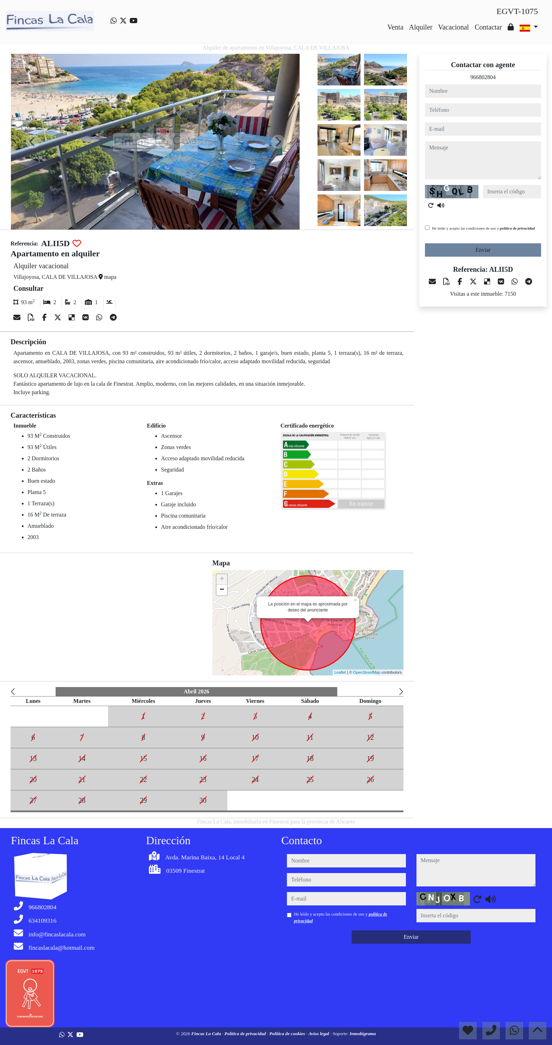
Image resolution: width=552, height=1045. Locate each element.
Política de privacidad (245, 1033)
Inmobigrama (363, 1033)
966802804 (483, 77)
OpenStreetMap (367, 672)
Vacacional (453, 27)
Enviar (483, 250)
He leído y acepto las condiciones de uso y (483, 228)
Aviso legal (319, 1033)
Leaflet (340, 672)
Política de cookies (287, 1033)
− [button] (222, 590)
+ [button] (222, 579)
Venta (395, 27)
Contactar (488, 27)
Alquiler (421, 27)
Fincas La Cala (206, 1033)
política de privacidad (517, 228)
